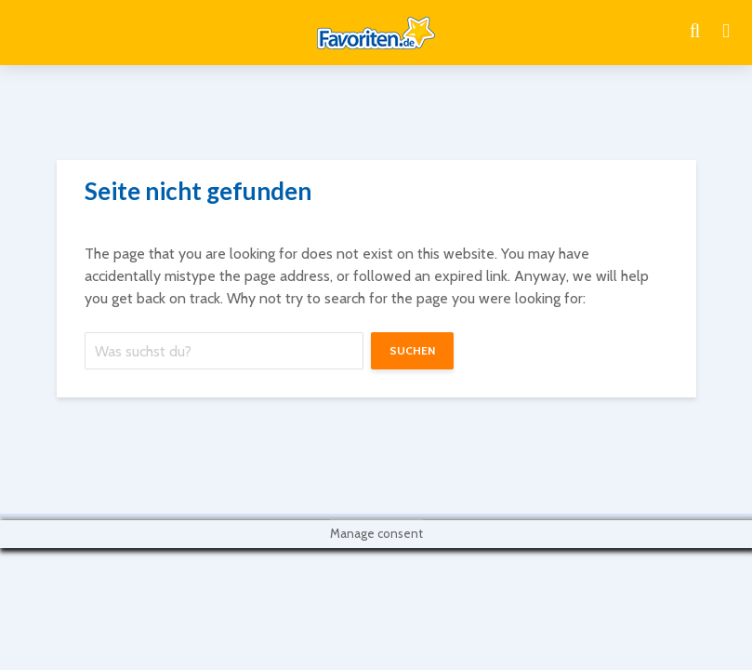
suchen (412, 350)
